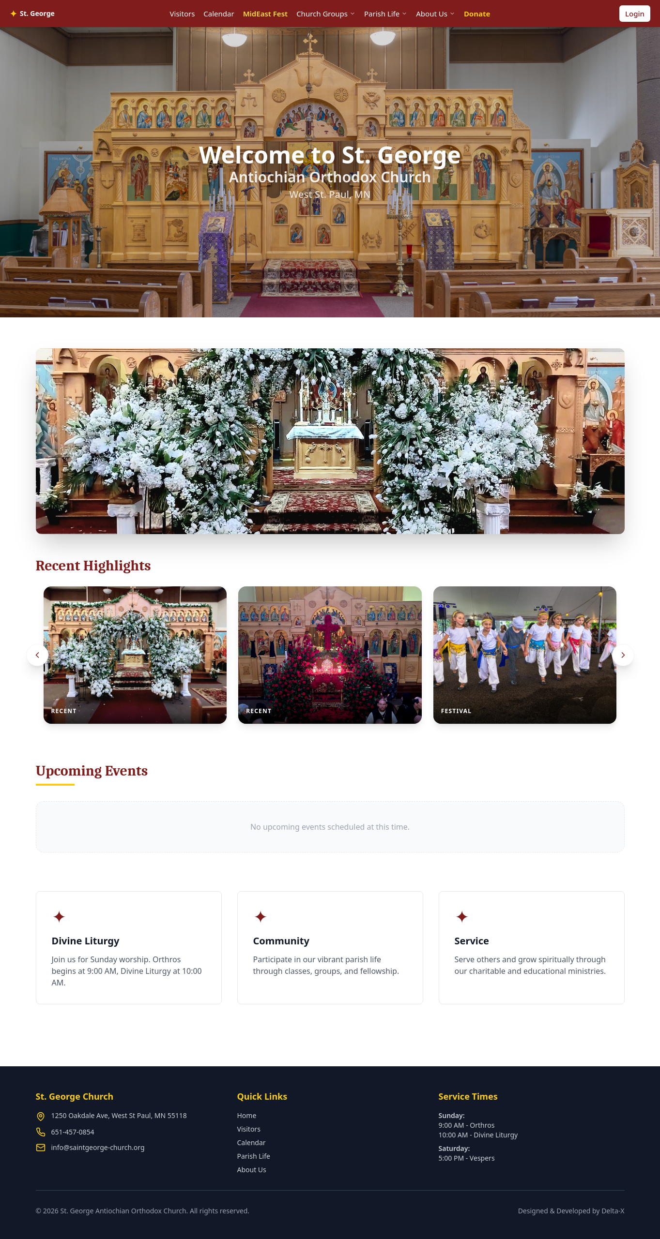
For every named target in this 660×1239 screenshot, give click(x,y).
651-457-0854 (72, 1131)
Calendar (218, 13)
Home (247, 1115)
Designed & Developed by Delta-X (571, 1210)
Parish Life (385, 13)
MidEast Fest (265, 13)
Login (635, 13)
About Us (435, 13)
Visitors (182, 13)
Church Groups (325, 13)
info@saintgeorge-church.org (98, 1147)
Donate (477, 13)
